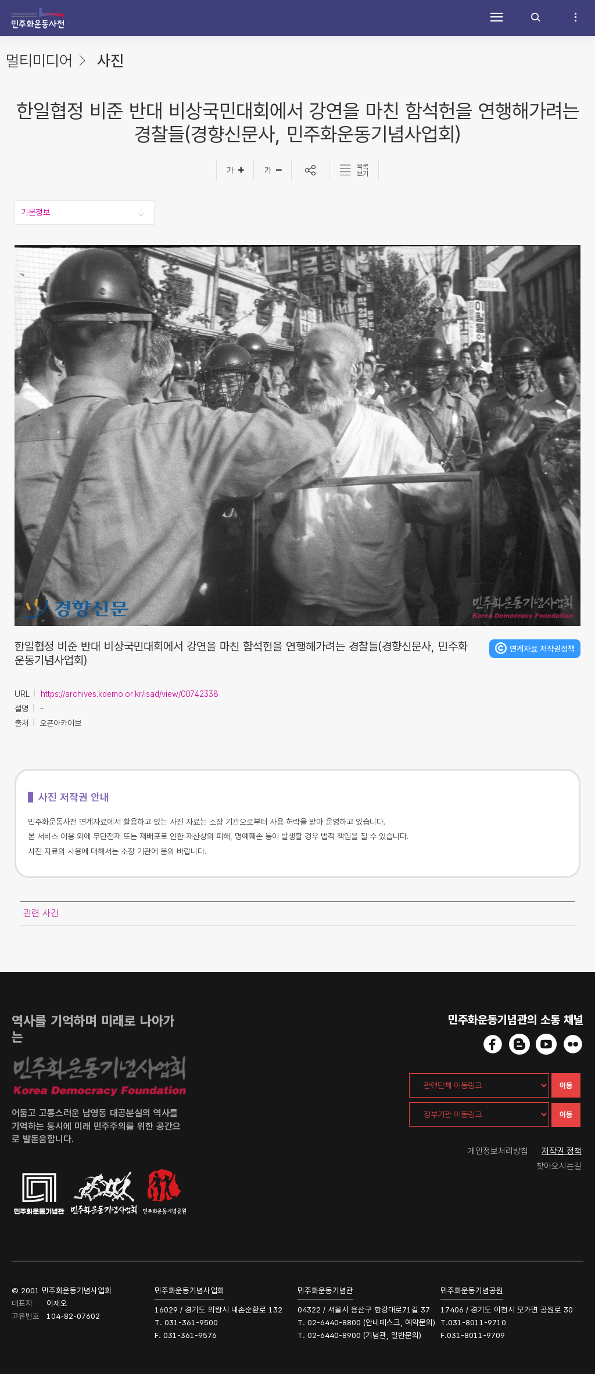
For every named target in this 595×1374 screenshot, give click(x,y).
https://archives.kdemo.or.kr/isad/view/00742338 (129, 694)
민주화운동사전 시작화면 (38, 18)
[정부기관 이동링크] (479, 1114)
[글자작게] (273, 170)
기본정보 (35, 212)
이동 (566, 1085)
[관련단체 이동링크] (479, 1085)
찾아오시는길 (559, 1166)
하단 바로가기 (0, 0)
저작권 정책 (562, 1151)
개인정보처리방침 (498, 1151)
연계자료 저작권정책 (542, 648)
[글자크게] (235, 170)
